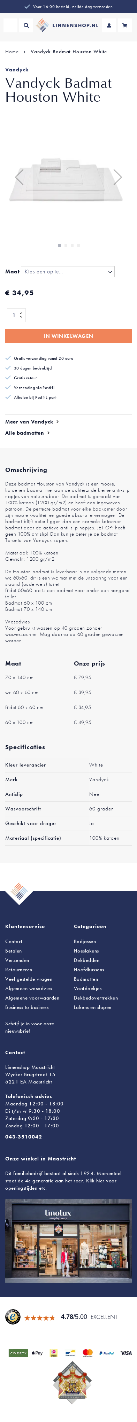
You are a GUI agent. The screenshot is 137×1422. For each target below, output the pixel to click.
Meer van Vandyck (29, 421)
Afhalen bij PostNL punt (35, 397)
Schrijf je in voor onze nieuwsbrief (29, 1027)
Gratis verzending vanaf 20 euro (43, 358)
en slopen (93, 1007)
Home (11, 51)
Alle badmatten (24, 432)
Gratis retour (25, 378)
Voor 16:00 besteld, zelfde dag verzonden (73, 6)
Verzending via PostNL (34, 387)
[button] (19, 177)
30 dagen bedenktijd (33, 368)
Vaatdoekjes (88, 988)
